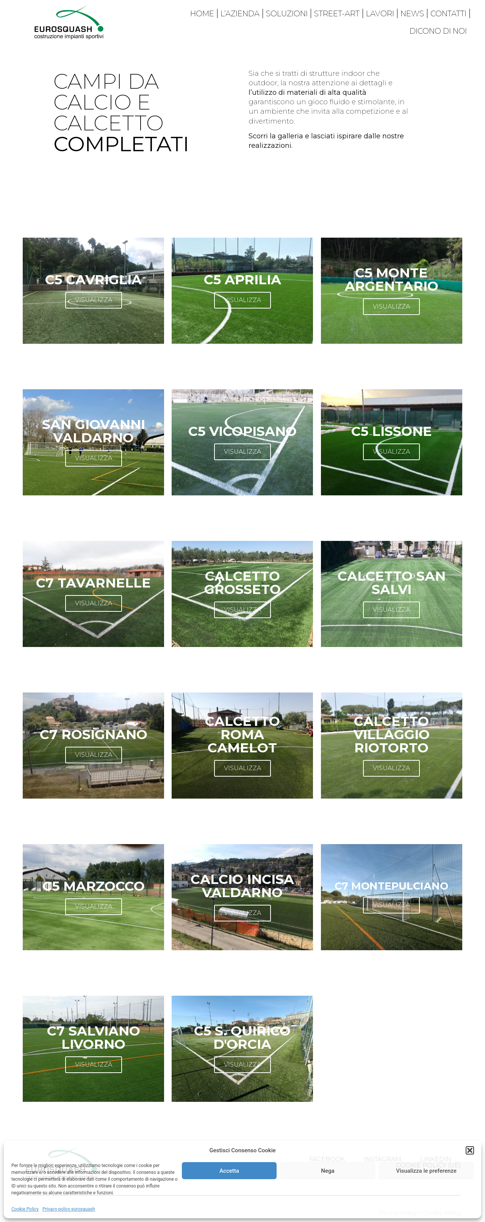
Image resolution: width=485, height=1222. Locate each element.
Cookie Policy (25, 1209)
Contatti (448, 13)
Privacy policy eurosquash (68, 1209)
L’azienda (240, 13)
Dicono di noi (438, 31)
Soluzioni (287, 13)
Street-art (337, 13)
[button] (470, 1150)
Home (202, 13)
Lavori (380, 13)
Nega (327, 1170)
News (412, 13)
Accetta (229, 1170)
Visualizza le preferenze (426, 1170)
